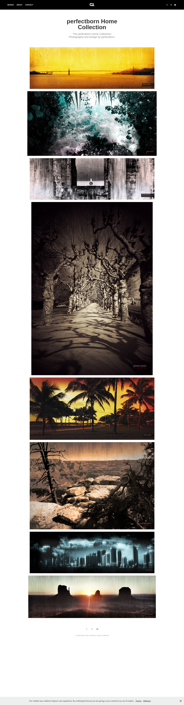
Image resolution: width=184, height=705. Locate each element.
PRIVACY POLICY (96, 635)
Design (10, 5)
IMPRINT (106, 635)
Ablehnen (147, 701)
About (19, 5)
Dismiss (138, 701)
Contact (29, 5)
